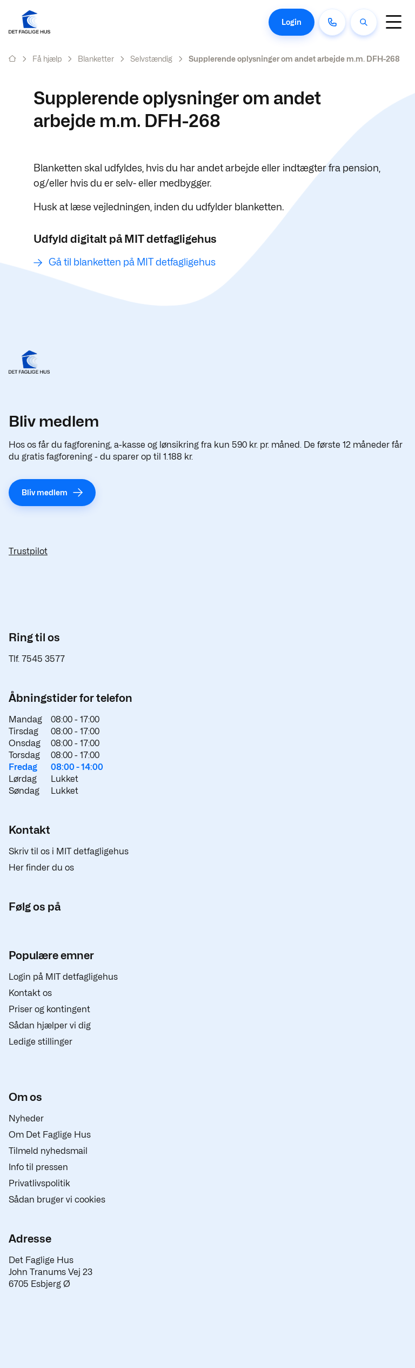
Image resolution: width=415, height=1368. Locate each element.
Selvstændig (151, 58)
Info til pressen (38, 1167)
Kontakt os (30, 993)
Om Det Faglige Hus (50, 1135)
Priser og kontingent (49, 1009)
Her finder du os (41, 867)
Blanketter (96, 58)
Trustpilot (28, 551)
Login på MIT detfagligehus (63, 977)
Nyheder (26, 1118)
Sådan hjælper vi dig (50, 1025)
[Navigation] (393, 22)
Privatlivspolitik (39, 1183)
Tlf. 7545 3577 (37, 659)
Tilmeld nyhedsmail (48, 1151)
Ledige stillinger (40, 1042)
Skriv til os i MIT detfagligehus (69, 851)
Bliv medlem (45, 492)
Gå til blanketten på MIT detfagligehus (132, 262)
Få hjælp (47, 58)
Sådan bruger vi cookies (57, 1199)
